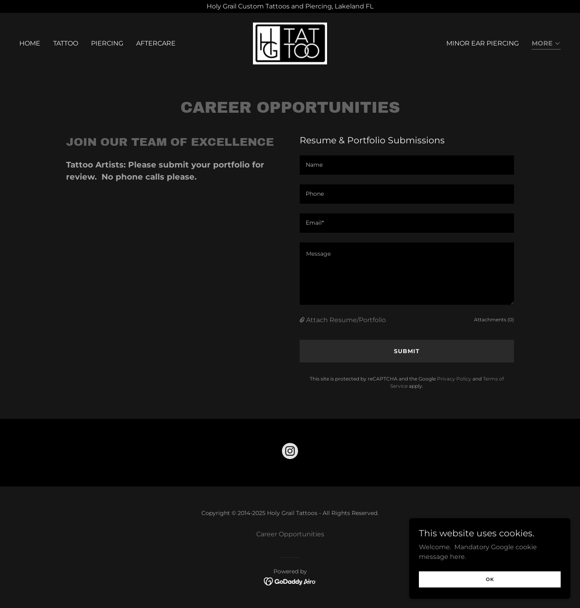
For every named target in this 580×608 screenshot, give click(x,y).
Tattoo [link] (65, 43)
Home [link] (29, 43)
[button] (546, 44)
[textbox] (407, 165)
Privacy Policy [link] (454, 379)
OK (490, 579)
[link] (290, 43)
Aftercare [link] (156, 43)
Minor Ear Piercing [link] (482, 43)
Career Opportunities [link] (290, 534)
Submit (407, 351)
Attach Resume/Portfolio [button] (346, 320)
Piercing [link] (107, 43)
